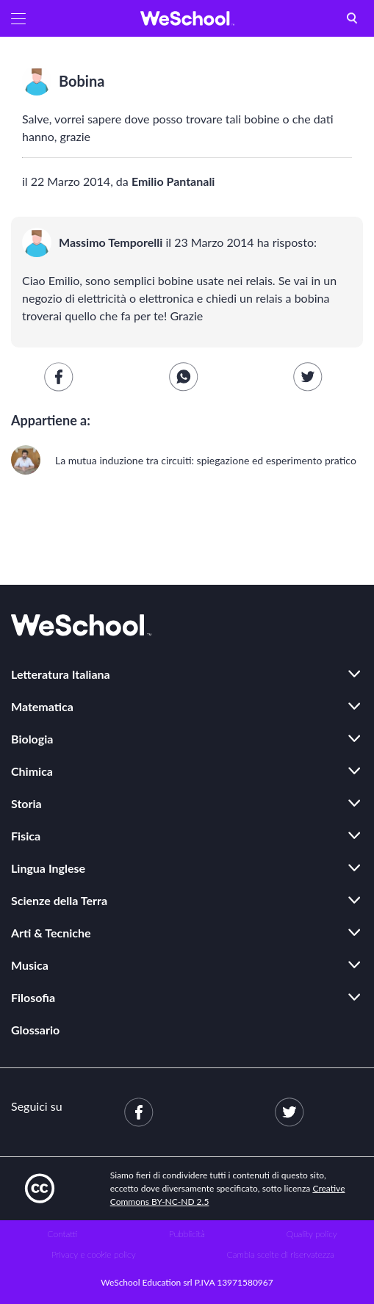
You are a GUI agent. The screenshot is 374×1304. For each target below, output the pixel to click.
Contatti (62, 1233)
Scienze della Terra (59, 900)
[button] (18, 18)
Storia (26, 803)
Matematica (42, 706)
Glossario (35, 1030)
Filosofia (33, 997)
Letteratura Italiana (60, 674)
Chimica (32, 771)
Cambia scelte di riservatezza (280, 1254)
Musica (29, 965)
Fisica (25, 836)
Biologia (32, 739)
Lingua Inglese (48, 868)
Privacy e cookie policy (93, 1254)
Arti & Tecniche (51, 933)
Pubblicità (187, 1233)
